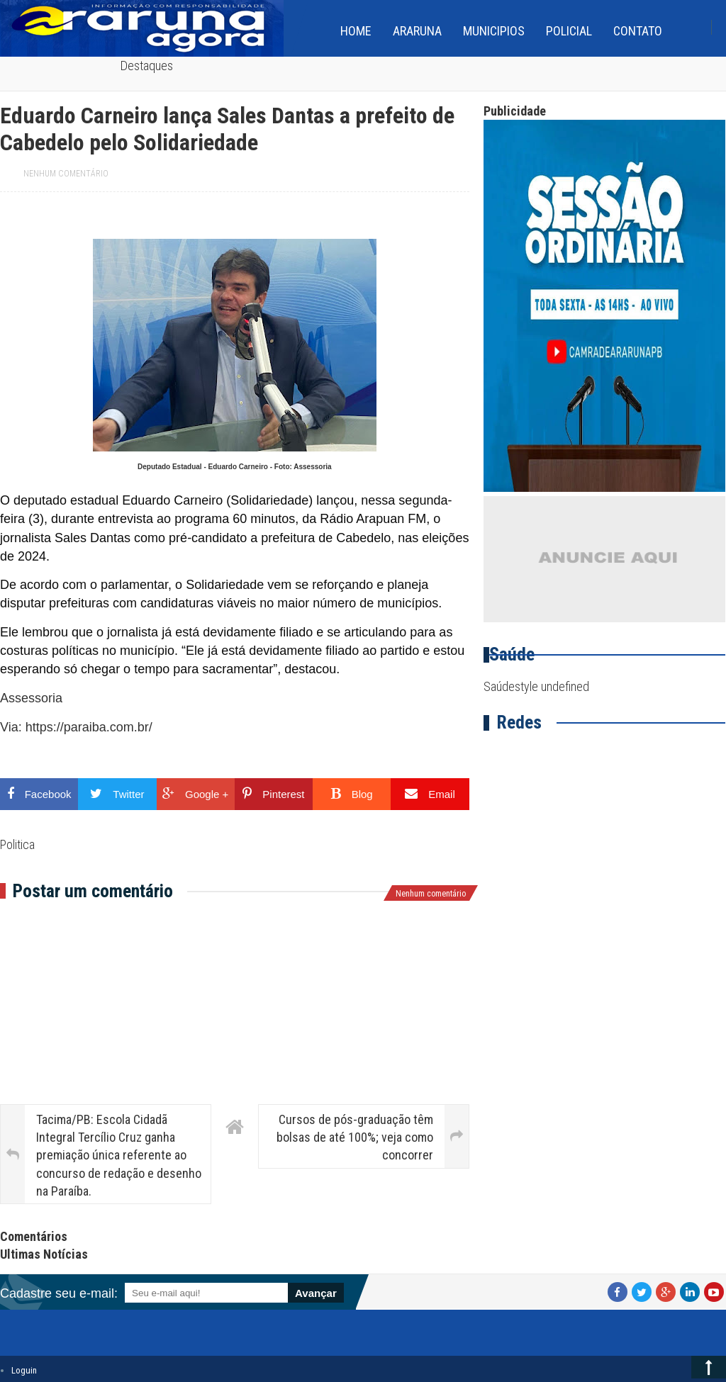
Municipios (494, 30)
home (356, 30)
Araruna (417, 30)
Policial (569, 30)
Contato (637, 30)
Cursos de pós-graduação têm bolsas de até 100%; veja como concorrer (355, 1137)
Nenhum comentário (65, 174)
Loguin (24, 1370)
